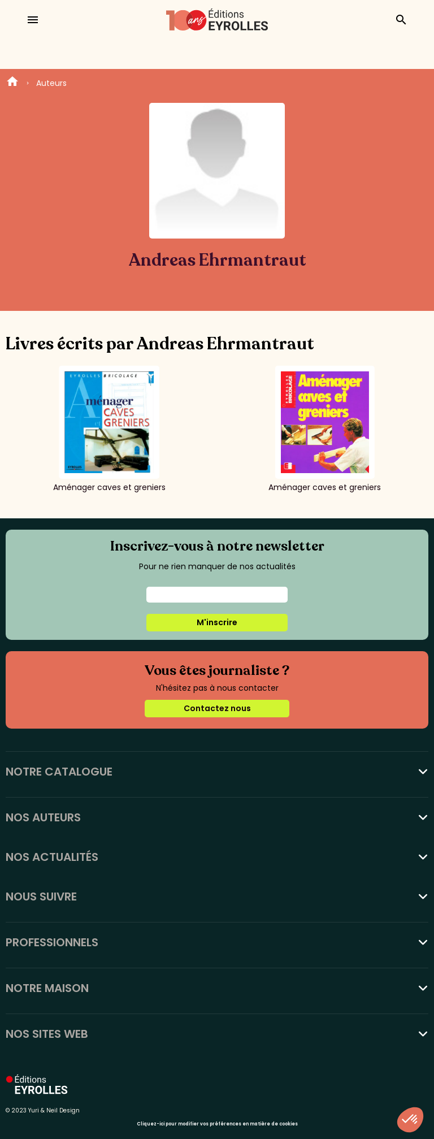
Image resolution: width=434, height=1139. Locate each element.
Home (12, 83)
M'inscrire (217, 622)
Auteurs (51, 83)
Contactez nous (217, 708)
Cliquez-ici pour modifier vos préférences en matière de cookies (217, 1124)
